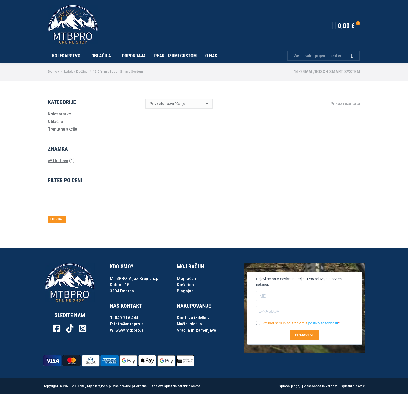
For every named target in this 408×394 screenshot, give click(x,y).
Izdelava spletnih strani (169, 386)
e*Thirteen (58, 160)
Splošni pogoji (290, 386)
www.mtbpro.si (130, 330)
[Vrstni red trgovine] (179, 104)
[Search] (323, 56)
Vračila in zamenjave (196, 330)
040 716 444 (126, 317)
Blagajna (185, 290)
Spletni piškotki (353, 386)
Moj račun (186, 278)
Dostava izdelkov (193, 317)
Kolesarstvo (59, 114)
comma (194, 386)
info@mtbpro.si (129, 324)
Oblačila (55, 121)
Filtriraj (56, 219)
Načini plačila (189, 324)
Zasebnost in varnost (320, 386)
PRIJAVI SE (305, 335)
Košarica (185, 284)
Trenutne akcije (62, 129)
